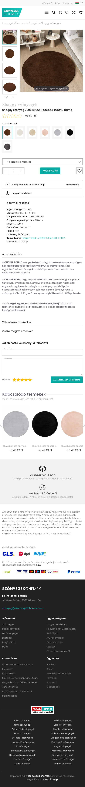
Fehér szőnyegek (62, 720)
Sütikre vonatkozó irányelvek (17, 664)
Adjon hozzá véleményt (66, 379)
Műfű (5, 646)
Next (6, 98)
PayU (38, 565)
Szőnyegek (32, 23)
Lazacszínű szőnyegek (22, 742)
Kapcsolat (67, 3)
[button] (42, 161)
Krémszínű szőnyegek (62, 742)
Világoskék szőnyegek (62, 750)
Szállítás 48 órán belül (42, 493)
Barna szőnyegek (22, 724)
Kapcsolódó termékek (24, 394)
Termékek (52, 677)
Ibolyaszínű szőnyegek (62, 733)
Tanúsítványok (10, 686)
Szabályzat (52, 633)
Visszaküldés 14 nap (42, 475)
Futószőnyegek (10, 633)
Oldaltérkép (8, 673)
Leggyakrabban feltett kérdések (19, 682)
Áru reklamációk (55, 637)
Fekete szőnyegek (62, 729)
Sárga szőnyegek (62, 746)
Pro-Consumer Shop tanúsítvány (20, 677)
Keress (53, 13)
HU (81, 2)
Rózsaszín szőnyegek (63, 755)
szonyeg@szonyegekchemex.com (22, 608)
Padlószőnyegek (11, 628)
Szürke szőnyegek (22, 759)
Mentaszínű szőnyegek (23, 750)
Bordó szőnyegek (62, 724)
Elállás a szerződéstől (58, 651)
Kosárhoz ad (50, 170)
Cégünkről (47, 3)
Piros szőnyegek (22, 733)
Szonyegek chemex (12, 12)
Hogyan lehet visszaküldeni (61, 628)
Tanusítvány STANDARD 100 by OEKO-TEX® (43, 238)
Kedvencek (67, 13)
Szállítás (51, 646)
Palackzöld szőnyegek (23, 729)
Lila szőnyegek (22, 746)
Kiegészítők (8, 642)
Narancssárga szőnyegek (22, 755)
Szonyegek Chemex (12, 23)
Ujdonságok (53, 686)
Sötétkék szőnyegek (22, 737)
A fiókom (60, 13)
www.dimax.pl (50, 779)
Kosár (80, 13)
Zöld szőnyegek (22, 763)
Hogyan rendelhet (21, 193)
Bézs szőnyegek (22, 720)
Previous (13, 98)
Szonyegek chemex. (38, 775)
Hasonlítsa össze (74, 13)
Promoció (52, 682)
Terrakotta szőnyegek (63, 759)
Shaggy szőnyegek (51, 23)
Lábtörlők (7, 637)
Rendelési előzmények (59, 673)
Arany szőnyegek (62, 763)
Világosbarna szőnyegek (63, 737)
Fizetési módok (55, 642)
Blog (57, 3)
